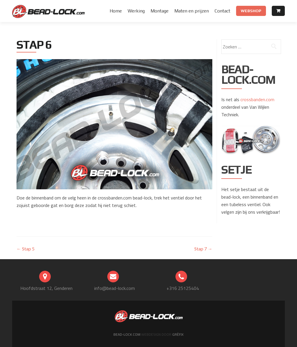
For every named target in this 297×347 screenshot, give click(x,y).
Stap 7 (203, 248)
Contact (222, 11)
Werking (136, 11)
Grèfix (177, 334)
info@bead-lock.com (114, 288)
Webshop (251, 10)
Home (116, 11)
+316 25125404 (182, 288)
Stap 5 (26, 248)
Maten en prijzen (191, 11)
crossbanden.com (257, 99)
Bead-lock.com (127, 334)
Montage (160, 11)
